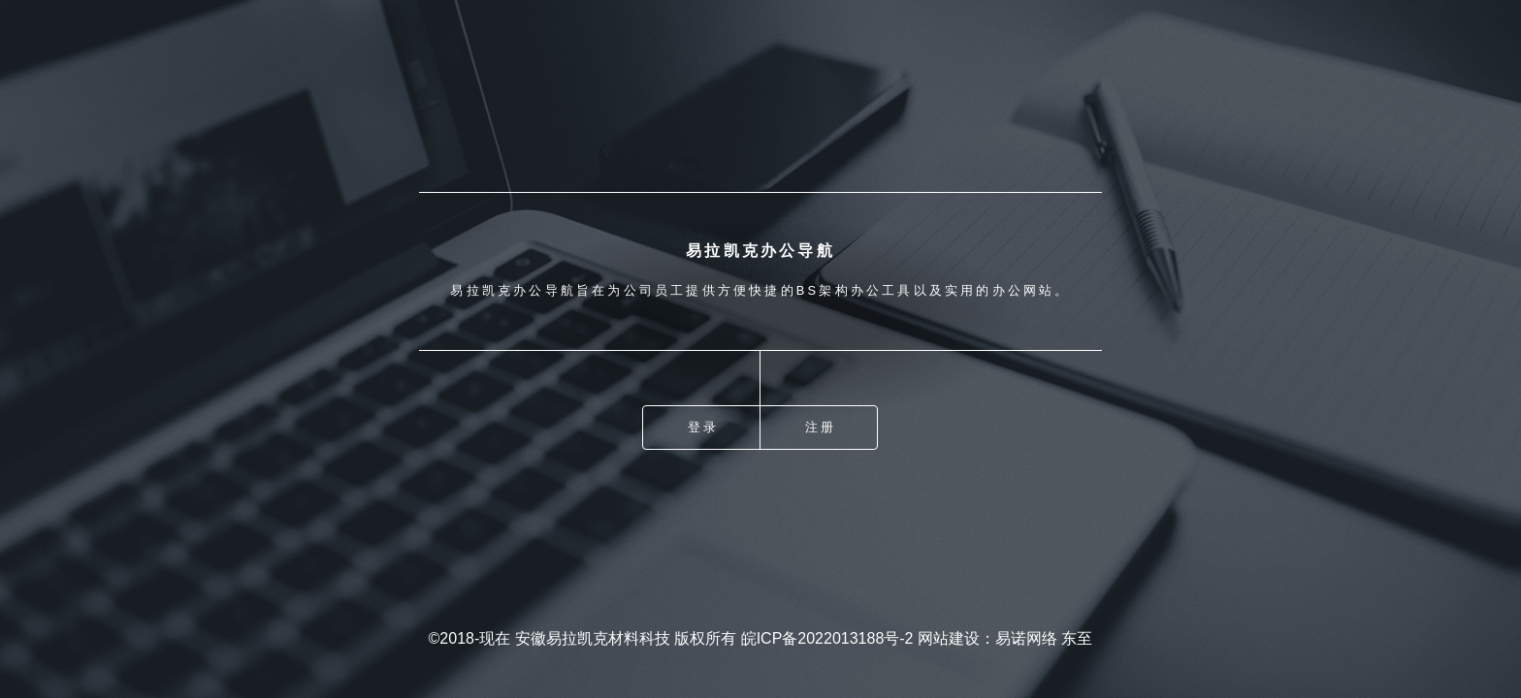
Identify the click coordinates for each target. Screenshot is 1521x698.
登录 (703, 427)
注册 (820, 427)
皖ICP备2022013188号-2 (827, 638)
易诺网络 (1026, 638)
